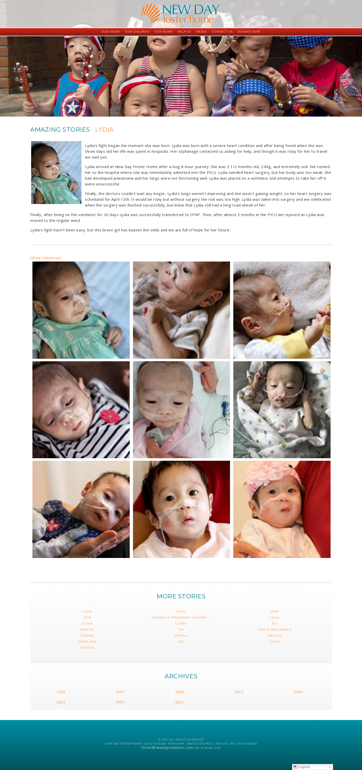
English (302, 766)
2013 (61, 702)
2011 (179, 702)
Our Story (111, 31)
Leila (275, 617)
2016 (179, 692)
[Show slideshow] (45, 257)
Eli (274, 623)
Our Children (137, 31)
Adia (87, 617)
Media (201, 31)
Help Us (184, 31)
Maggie (87, 629)
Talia (181, 611)
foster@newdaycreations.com (167, 747)
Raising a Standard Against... (181, 617)
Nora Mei (87, 641)
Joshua (87, 647)
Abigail (274, 635)
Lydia (87, 611)
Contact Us (222, 31)
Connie (87, 635)
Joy (180, 641)
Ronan (180, 635)
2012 (120, 702)
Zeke (274, 611)
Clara (181, 623)
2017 (120, 692)
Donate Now (249, 31)
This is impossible (275, 629)
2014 (298, 692)
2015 (239, 692)
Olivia (87, 623)
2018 (61, 692)
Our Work (163, 31)
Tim (181, 629)
